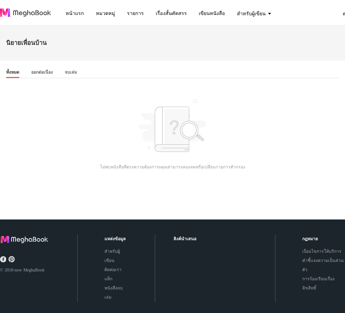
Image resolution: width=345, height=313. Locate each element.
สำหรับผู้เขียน (112, 256)
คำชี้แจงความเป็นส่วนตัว (323, 265)
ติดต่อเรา (113, 269)
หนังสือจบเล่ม (113, 293)
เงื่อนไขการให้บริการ (321, 251)
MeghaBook (33, 270)
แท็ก (108, 279)
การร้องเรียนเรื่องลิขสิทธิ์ (318, 283)
